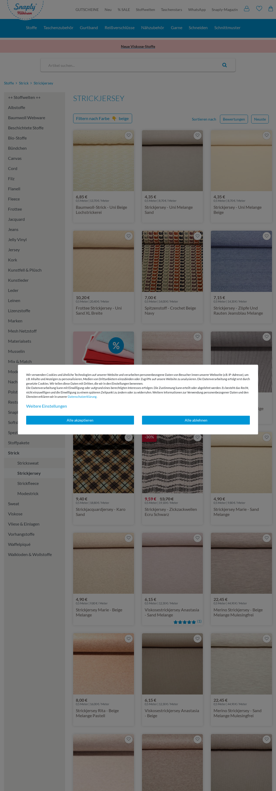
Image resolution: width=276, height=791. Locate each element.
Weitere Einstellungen (46, 405)
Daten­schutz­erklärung (82, 396)
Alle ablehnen (196, 420)
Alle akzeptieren (80, 420)
